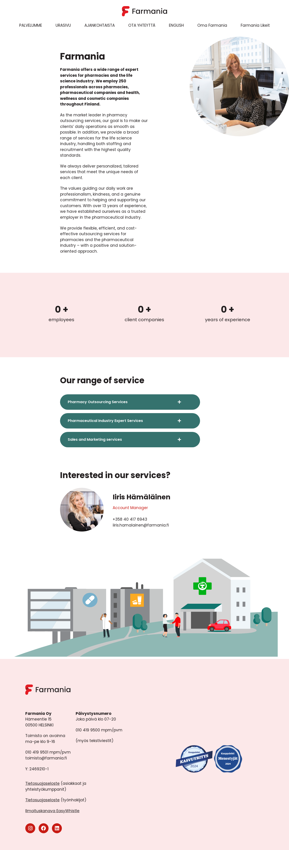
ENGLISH (176, 25)
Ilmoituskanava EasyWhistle (52, 811)
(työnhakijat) (55, 800)
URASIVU (63, 25)
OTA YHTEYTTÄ (141, 25)
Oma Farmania (212, 25)
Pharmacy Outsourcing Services (98, 402)
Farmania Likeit (255, 25)
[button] (130, 402)
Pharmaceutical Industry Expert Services (105, 420)
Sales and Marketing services (95, 439)
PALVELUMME (30, 25)
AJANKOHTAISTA (99, 25)
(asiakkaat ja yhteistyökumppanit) (55, 786)
